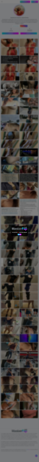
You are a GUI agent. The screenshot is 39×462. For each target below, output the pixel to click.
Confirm (19, 234)
